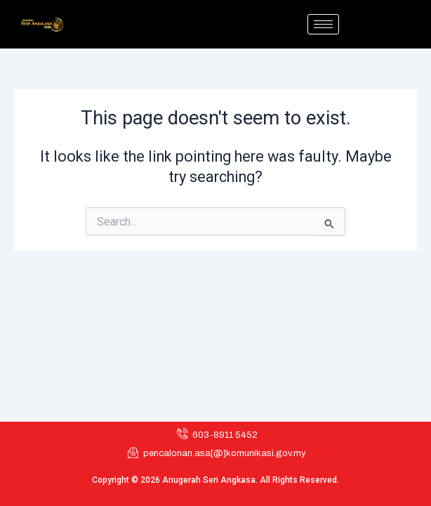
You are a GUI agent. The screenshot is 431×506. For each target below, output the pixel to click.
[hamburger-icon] (323, 24)
